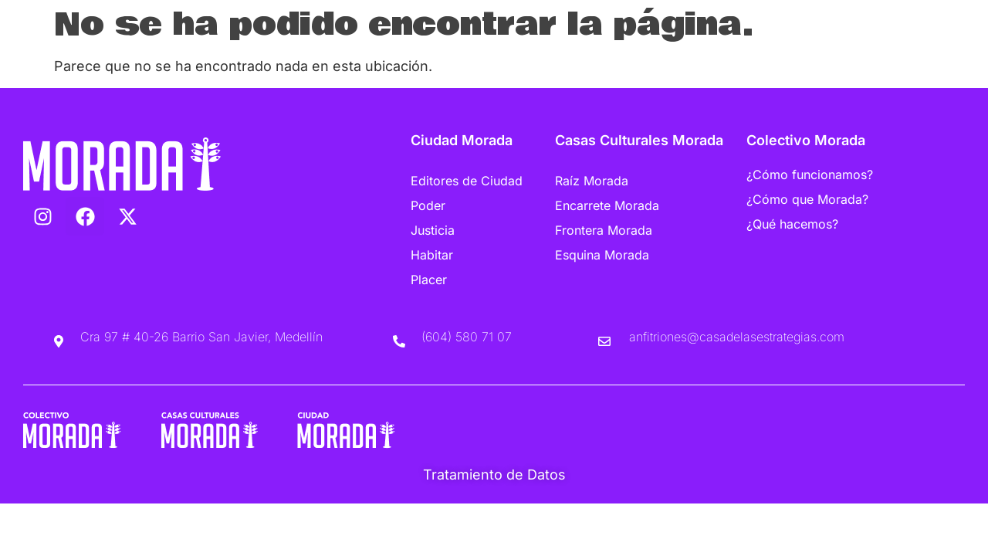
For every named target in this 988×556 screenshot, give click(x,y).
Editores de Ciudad (467, 180)
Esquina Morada (602, 255)
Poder (428, 205)
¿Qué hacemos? (792, 224)
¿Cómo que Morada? (807, 199)
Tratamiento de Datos (494, 474)
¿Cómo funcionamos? (809, 174)
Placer (429, 279)
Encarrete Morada (607, 205)
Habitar (432, 255)
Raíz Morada (591, 180)
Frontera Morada (603, 230)
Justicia (433, 230)
